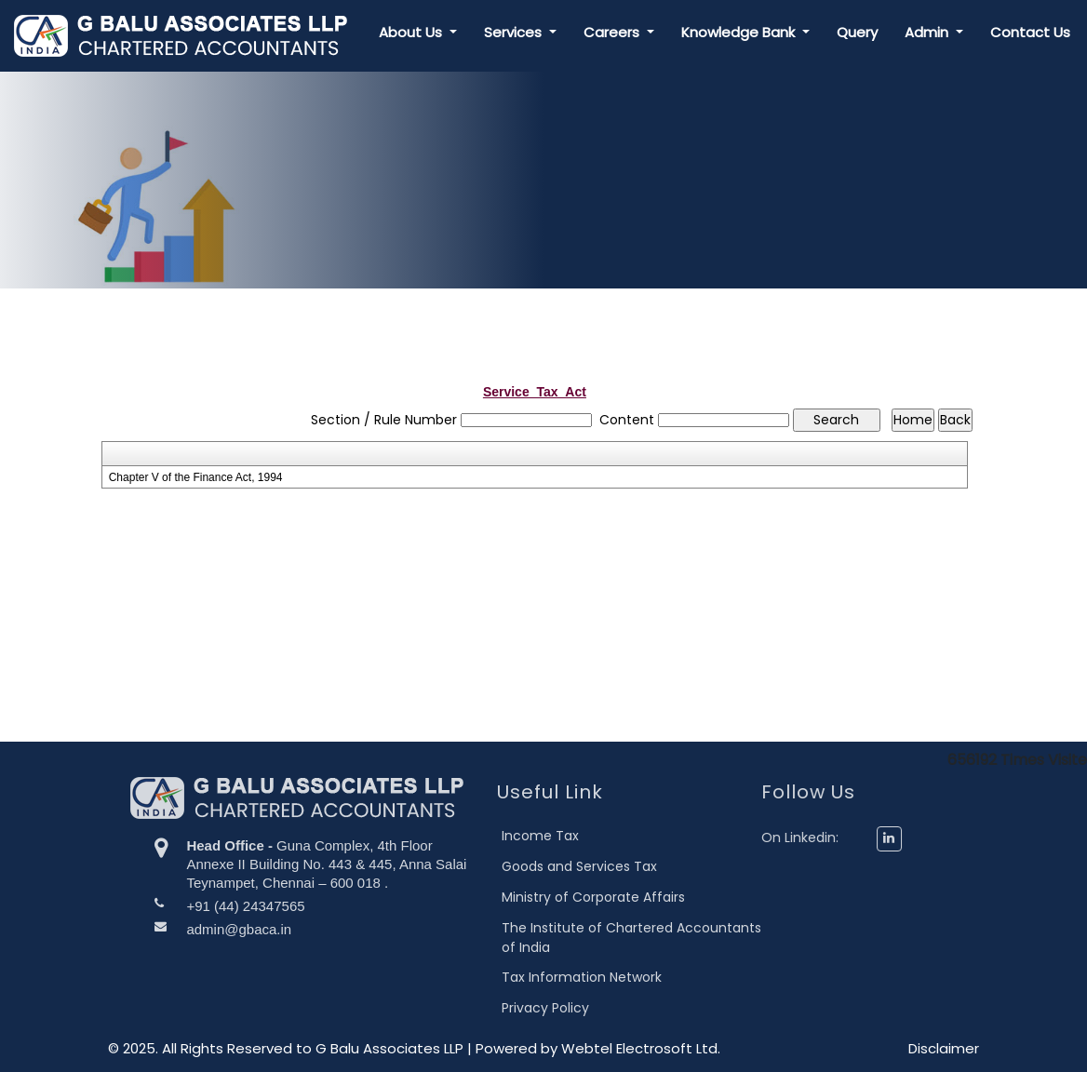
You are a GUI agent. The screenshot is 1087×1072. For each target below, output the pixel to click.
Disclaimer (943, 1048)
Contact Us (1030, 32)
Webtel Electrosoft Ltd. (640, 1048)
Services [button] (514, 32)
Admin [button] (928, 32)
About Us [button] (412, 32)
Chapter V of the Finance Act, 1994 (196, 477)
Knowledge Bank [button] (739, 32)
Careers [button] (613, 32)
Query (857, 32)
